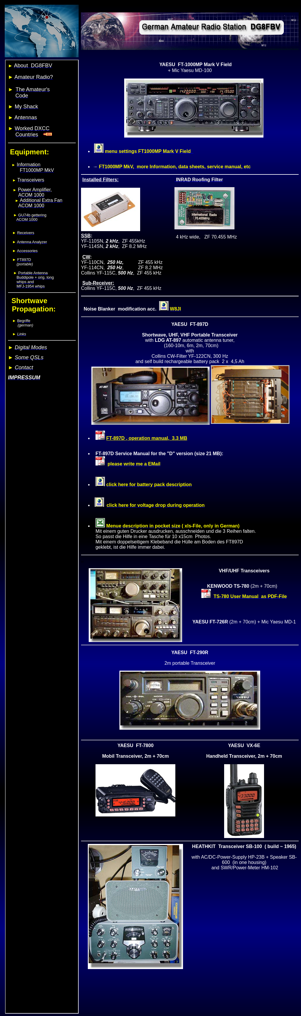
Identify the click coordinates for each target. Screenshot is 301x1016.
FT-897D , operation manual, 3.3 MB (146, 438)
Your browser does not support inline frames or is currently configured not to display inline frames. (42, 537)
